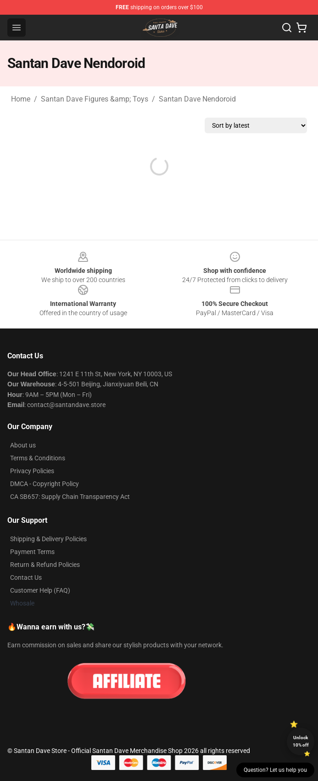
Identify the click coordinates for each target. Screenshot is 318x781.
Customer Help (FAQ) (40, 590)
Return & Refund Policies (45, 564)
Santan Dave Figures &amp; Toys (94, 99)
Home (20, 99)
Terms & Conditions (37, 458)
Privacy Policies (32, 471)
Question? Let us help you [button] (275, 770)
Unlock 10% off (301, 741)
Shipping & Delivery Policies (48, 539)
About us (23, 445)
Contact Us (26, 577)
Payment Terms (32, 551)
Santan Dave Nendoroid (197, 99)
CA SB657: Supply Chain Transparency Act (70, 496)
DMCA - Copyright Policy (44, 483)
